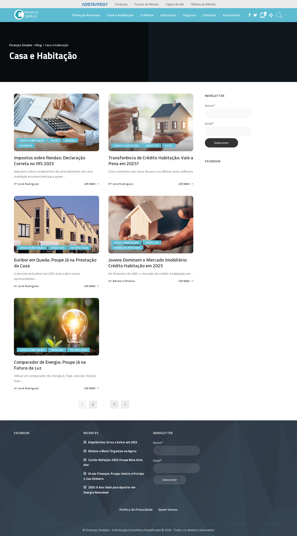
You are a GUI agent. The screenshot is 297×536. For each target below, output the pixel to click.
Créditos (152, 145)
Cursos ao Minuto (147, 4)
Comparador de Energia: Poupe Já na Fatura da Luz (50, 364)
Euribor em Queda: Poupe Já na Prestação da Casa (55, 262)
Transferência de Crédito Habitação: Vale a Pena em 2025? (150, 160)
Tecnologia (79, 247)
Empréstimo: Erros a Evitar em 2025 (112, 442)
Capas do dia (175, 4)
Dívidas (70, 140)
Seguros (25, 145)
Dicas (55, 140)
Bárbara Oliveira (124, 281)
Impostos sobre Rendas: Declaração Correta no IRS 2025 (49, 160)
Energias (57, 350)
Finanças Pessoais (127, 247)
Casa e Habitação (32, 140)
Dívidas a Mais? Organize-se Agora (112, 451)
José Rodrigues (28, 184)
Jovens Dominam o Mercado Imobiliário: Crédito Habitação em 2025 (147, 262)
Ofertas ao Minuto (203, 4)
